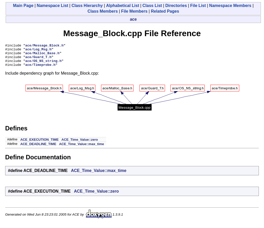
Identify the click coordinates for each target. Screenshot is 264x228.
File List (198, 5)
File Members (134, 11)
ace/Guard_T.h (38, 60)
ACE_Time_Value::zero (79, 144)
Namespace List (52, 5)
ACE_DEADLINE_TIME (38, 149)
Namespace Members (230, 5)
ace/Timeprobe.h (40, 69)
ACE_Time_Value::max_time (81, 149)
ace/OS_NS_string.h (43, 64)
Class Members (102, 11)
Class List (152, 5)
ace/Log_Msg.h (38, 50)
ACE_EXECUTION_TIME (39, 144)
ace (133, 19)
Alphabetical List (122, 5)
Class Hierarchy (87, 5)
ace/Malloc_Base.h (42, 55)
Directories (176, 5)
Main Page (23, 5)
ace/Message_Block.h (44, 46)
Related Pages (165, 11)
